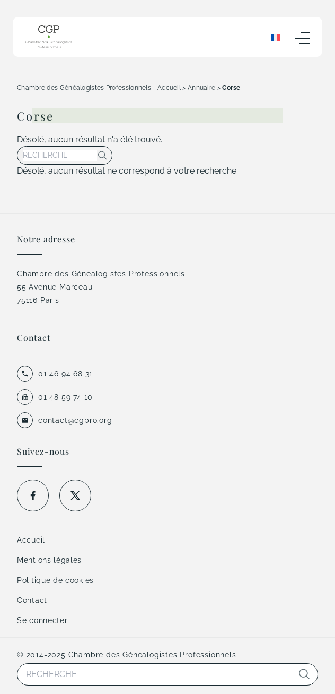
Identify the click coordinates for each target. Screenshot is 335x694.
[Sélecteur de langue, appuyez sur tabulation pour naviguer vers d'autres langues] (276, 37)
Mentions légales (49, 560)
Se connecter (42, 620)
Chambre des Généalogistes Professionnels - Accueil (99, 88)
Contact (32, 600)
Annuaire (201, 88)
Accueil (31, 540)
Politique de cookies (55, 580)
